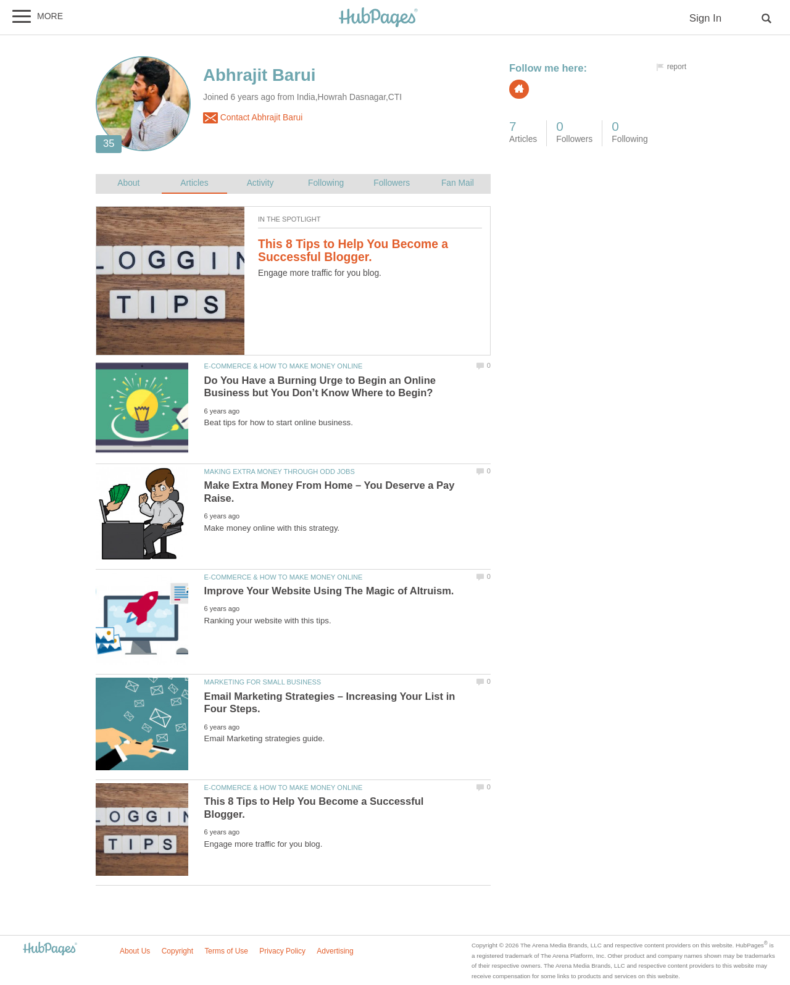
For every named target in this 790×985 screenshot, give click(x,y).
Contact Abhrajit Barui (252, 117)
